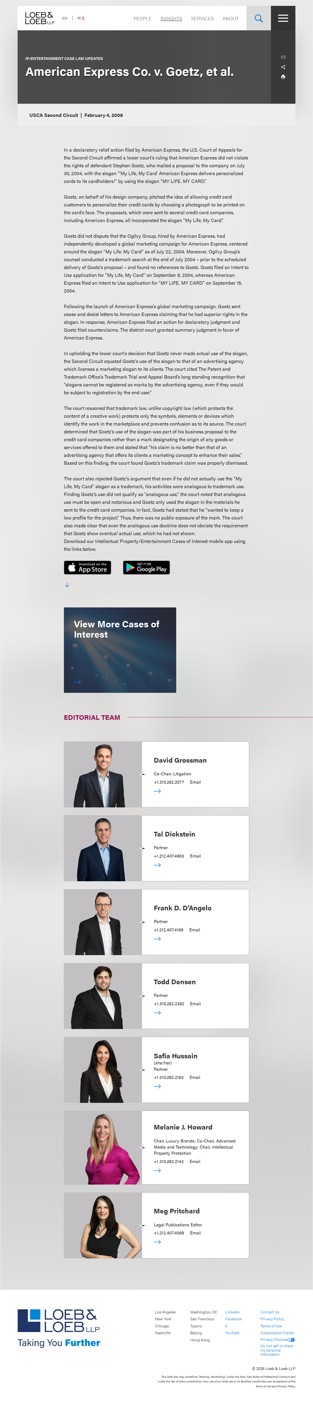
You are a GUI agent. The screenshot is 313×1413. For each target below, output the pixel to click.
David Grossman (180, 760)
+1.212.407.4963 (169, 856)
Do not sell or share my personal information (276, 1350)
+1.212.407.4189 (168, 930)
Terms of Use (271, 1326)
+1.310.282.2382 (169, 1003)
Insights (171, 18)
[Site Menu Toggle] (283, 18)
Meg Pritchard (177, 1210)
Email (195, 782)
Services (202, 18)
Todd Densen (175, 981)
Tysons (196, 1326)
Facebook (233, 1319)
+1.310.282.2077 (169, 782)
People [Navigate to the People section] (143, 18)
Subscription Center (277, 1333)
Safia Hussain (176, 1055)
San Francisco (202, 1319)
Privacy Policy (272, 1319)
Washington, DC (204, 1312)
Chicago (162, 1326)
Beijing (196, 1333)
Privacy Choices (277, 1339)
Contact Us (269, 1312)
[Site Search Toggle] (258, 18)
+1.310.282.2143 (169, 1161)
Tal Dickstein (174, 833)
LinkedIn (232, 1312)
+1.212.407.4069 (169, 1233)
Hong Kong (200, 1340)
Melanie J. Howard (183, 1126)
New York (163, 1319)
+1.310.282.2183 (169, 1077)
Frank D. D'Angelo (183, 907)
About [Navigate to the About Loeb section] (231, 18)
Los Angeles (165, 1312)
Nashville (163, 1333)
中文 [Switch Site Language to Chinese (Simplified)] (81, 18)
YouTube (232, 1333)
